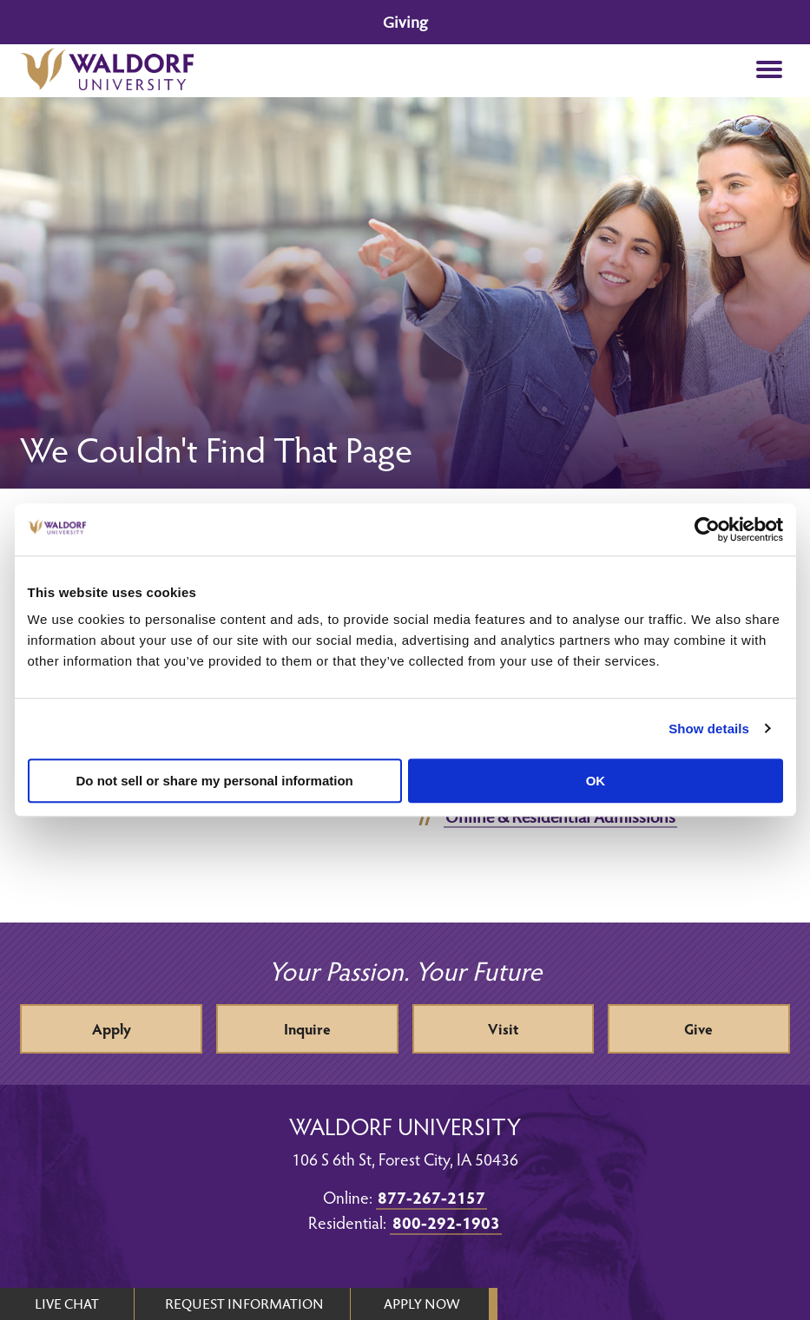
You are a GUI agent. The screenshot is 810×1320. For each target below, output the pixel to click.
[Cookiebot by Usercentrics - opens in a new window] (707, 529)
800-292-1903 (446, 1222)
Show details (708, 728)
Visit (503, 1029)
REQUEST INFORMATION (244, 1303)
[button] (769, 70)
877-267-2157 (431, 1196)
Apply (111, 1029)
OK (596, 780)
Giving (405, 22)
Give (698, 1029)
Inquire (307, 1029)
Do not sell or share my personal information (214, 780)
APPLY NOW (421, 1303)
